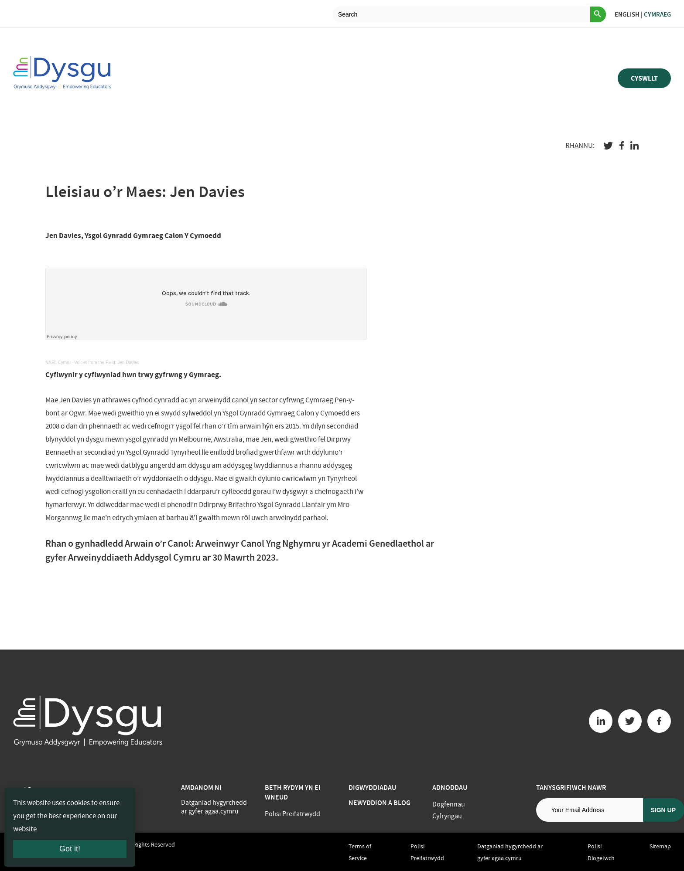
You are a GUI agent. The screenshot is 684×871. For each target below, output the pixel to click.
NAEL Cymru (58, 362)
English (627, 14)
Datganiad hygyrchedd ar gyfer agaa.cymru (214, 807)
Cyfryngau (447, 816)
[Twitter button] (630, 721)
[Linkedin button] (600, 721)
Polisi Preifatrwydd (292, 814)
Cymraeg (657, 14)
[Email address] (589, 810)
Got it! (69, 848)
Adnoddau (449, 787)
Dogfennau (448, 804)
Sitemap (660, 846)
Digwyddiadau (372, 787)
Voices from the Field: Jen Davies (106, 362)
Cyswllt (644, 78)
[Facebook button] (659, 721)
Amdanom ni (201, 787)
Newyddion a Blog (379, 802)
